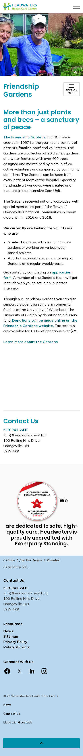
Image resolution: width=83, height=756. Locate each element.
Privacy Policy (15, 641)
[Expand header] (76, 6)
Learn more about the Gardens (30, 341)
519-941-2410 (16, 429)
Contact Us (11, 713)
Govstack (25, 722)
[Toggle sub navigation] (71, 89)
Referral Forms (16, 647)
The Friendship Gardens (24, 137)
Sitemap (10, 636)
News (8, 631)
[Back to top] (41, 743)
